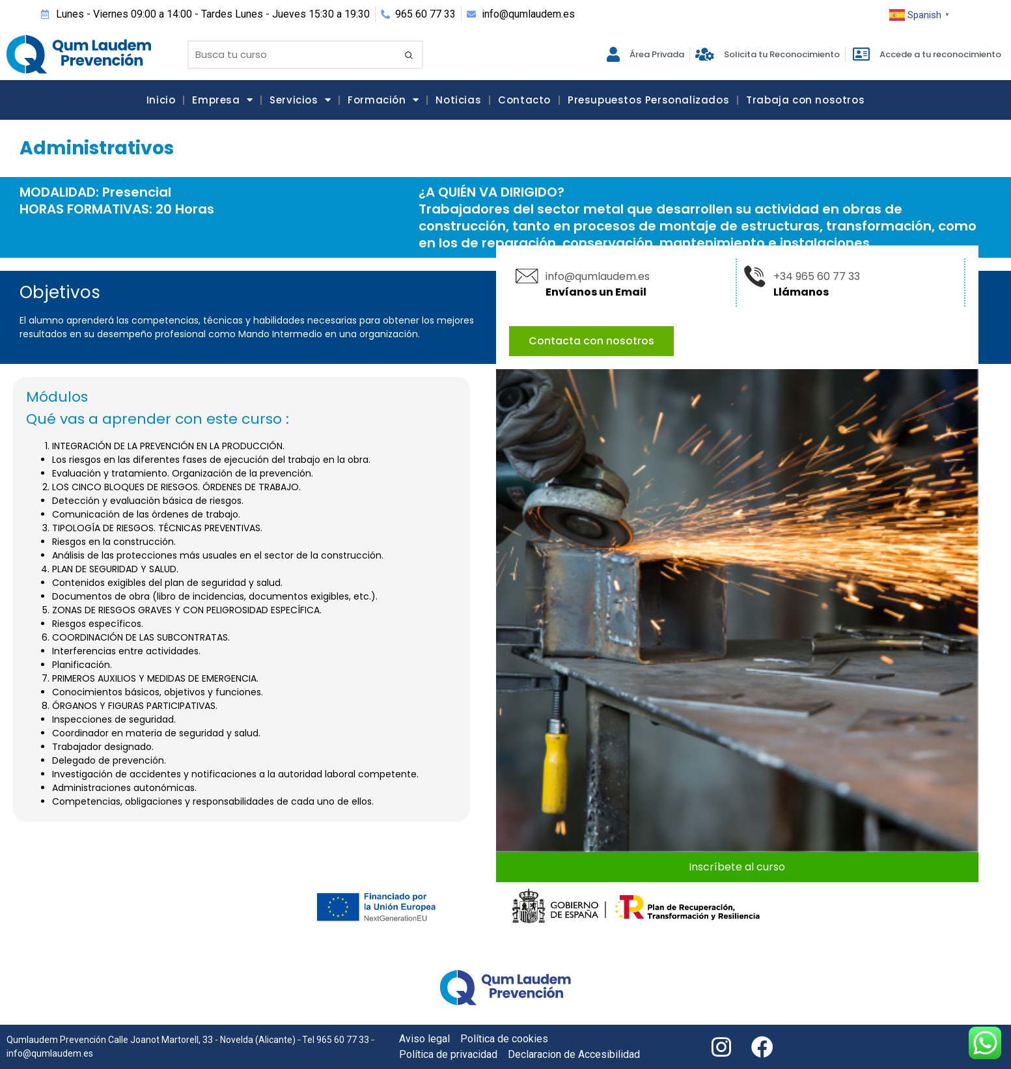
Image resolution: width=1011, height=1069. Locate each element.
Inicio (161, 100)
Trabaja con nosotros (805, 100)
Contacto (524, 100)
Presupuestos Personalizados (648, 100)
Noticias (458, 100)
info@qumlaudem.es (598, 276)
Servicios (300, 100)
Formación (383, 100)
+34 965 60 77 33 (816, 276)
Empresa (222, 100)
